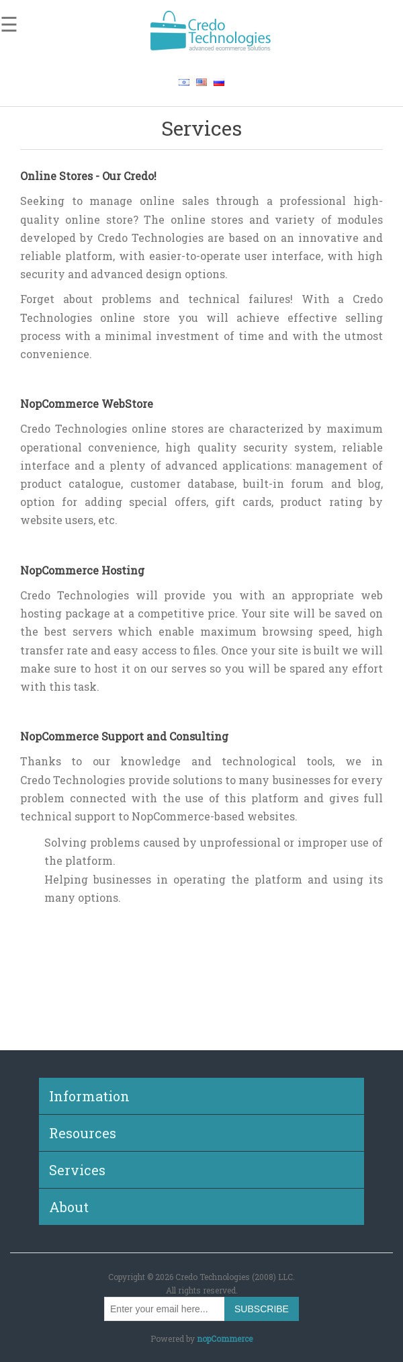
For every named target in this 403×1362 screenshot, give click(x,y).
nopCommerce (225, 1338)
